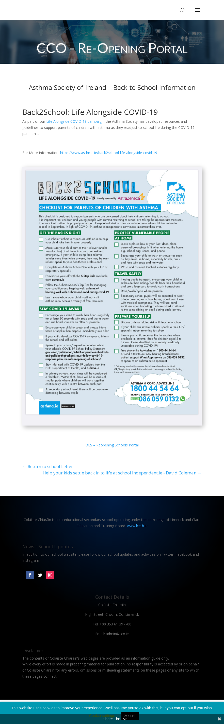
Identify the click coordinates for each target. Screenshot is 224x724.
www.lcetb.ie (137, 525)
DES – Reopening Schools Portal (112, 445)
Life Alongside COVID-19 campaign (75, 121)
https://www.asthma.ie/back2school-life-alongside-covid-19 (108, 152)
